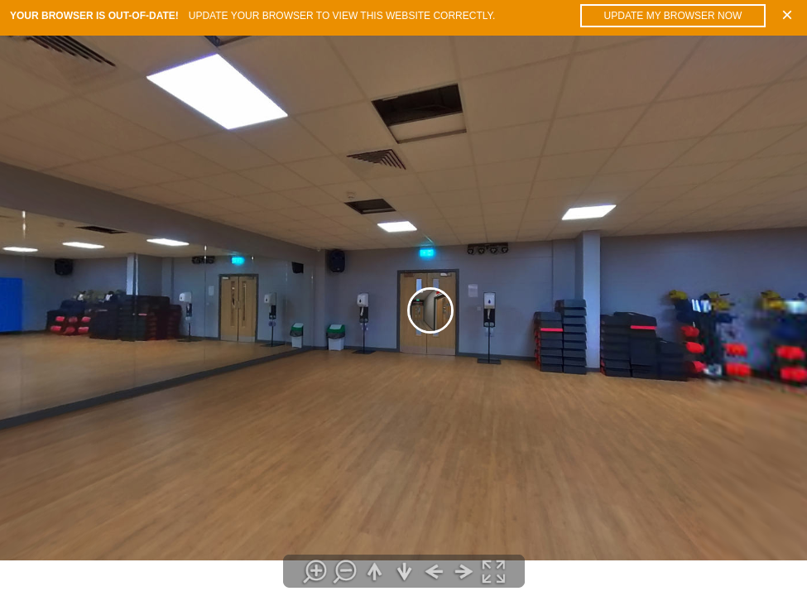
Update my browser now (673, 16)
